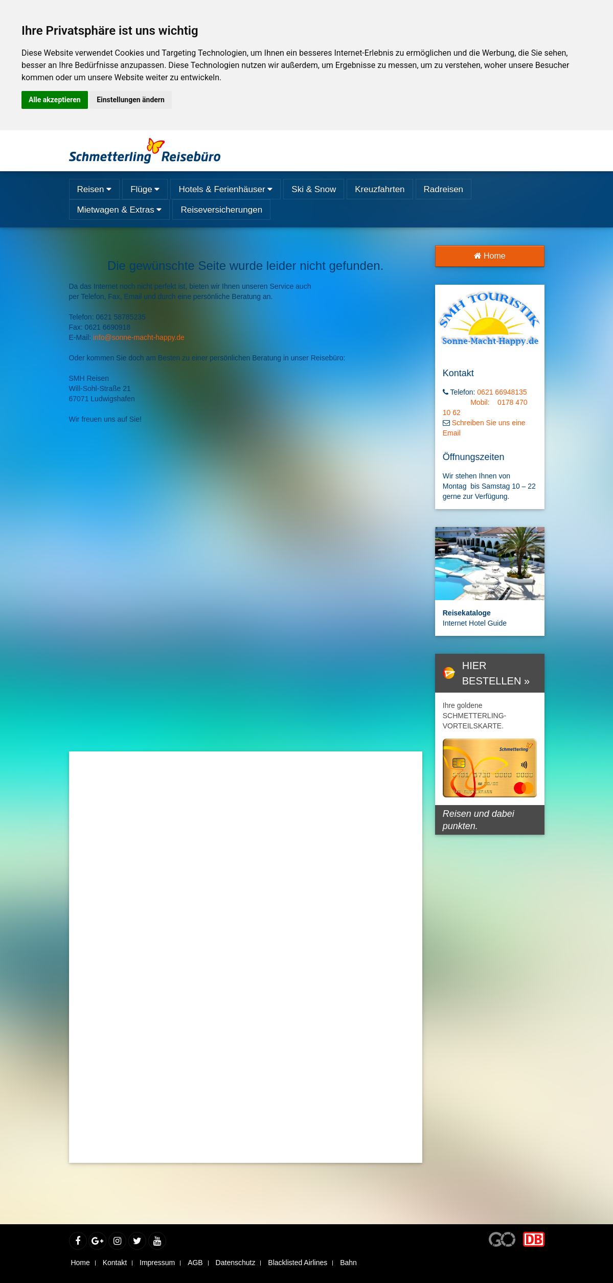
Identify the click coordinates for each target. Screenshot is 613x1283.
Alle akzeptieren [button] (55, 100)
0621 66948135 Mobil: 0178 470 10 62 (488, 402)
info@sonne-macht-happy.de (139, 337)
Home (490, 255)
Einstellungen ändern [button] (131, 100)
